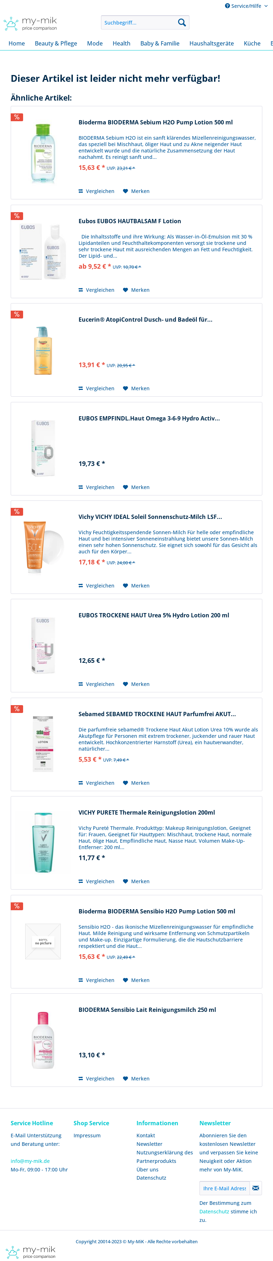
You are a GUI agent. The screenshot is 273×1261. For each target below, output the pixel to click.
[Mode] (95, 43)
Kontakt (145, 1135)
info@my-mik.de (30, 1161)
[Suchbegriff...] (145, 22)
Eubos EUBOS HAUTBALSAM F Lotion (130, 221)
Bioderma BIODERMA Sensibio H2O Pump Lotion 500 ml (157, 911)
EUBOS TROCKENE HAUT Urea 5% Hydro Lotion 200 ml (154, 615)
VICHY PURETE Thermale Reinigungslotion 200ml (147, 812)
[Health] (121, 43)
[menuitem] (145, 22)
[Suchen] (182, 22)
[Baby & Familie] (159, 43)
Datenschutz (151, 1177)
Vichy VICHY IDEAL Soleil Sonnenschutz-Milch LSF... (150, 517)
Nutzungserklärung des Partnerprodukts (164, 1156)
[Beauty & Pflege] (56, 43)
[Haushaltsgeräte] (211, 43)
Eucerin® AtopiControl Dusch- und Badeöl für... (146, 319)
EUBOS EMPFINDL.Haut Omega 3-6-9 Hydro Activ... (149, 418)
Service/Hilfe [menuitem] (244, 5)
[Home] (17, 43)
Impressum (87, 1135)
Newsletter (149, 1144)
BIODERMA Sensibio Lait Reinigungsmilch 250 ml (147, 1010)
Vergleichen (96, 191)
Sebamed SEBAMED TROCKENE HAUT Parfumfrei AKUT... (157, 714)
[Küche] (252, 43)
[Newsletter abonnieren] (256, 1188)
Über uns (147, 1169)
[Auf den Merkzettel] (136, 191)
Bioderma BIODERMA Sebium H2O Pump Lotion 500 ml (156, 122)
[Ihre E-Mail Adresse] (224, 1188)
